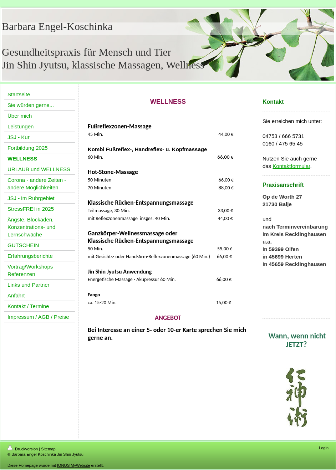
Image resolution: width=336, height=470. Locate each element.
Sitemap (48, 449)
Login (324, 448)
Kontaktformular (291, 166)
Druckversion (23, 449)
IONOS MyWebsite (73, 465)
